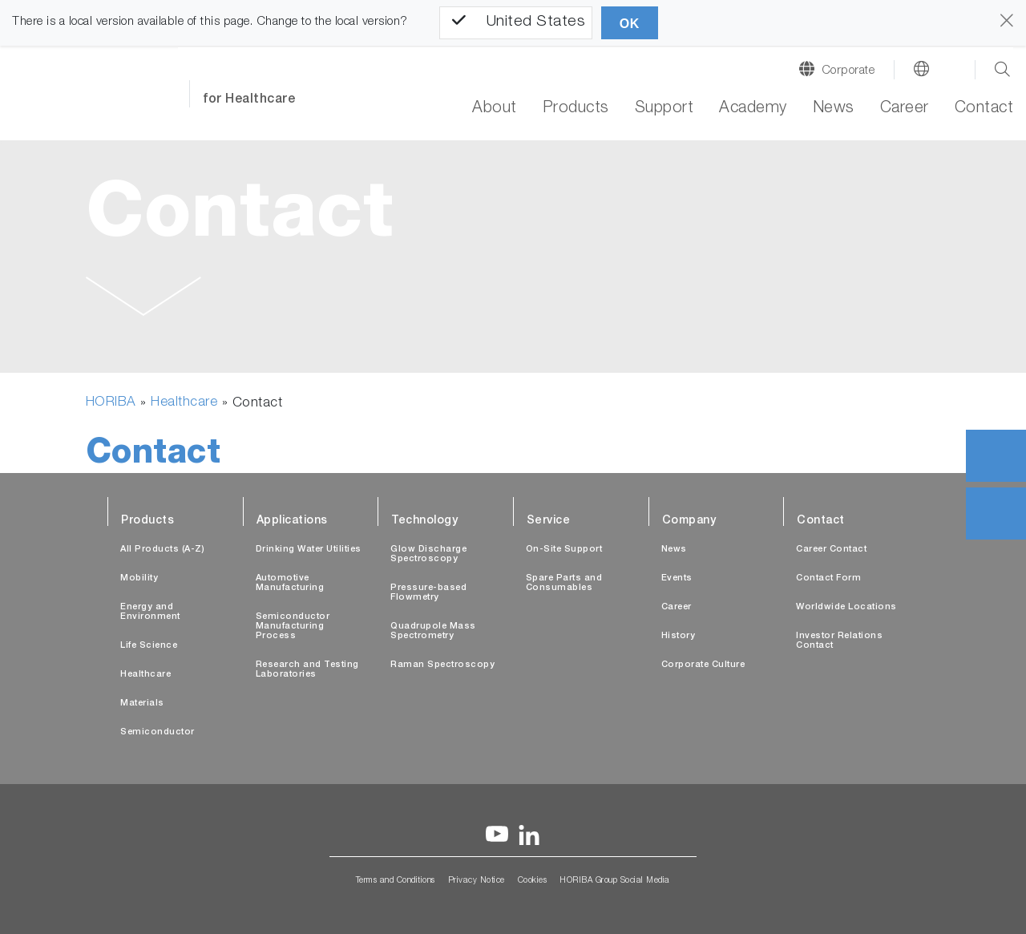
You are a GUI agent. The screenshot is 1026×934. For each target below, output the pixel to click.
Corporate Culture (703, 665)
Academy (753, 109)
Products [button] (576, 109)
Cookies (532, 881)
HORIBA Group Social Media (614, 881)
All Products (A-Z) (162, 549)
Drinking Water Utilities (309, 549)
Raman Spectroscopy (442, 665)
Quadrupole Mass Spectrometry (433, 631)
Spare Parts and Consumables (564, 583)
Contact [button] (984, 109)
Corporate (848, 71)
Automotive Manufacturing (290, 583)
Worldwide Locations (846, 607)
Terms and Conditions (395, 881)
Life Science (148, 645)
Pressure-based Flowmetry (428, 593)
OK (630, 23)
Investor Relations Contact (839, 641)
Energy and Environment (150, 612)
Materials (142, 703)
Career (904, 109)
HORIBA (111, 403)
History (678, 636)
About (494, 109)
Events (677, 578)
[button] (143, 300)
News (833, 109)
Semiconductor (157, 732)
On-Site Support (564, 549)
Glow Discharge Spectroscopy (428, 554)
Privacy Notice (476, 881)
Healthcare (184, 403)
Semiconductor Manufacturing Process (293, 627)
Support (664, 109)
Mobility (139, 578)
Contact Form (828, 578)
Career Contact (831, 549)
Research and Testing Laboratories (307, 670)
